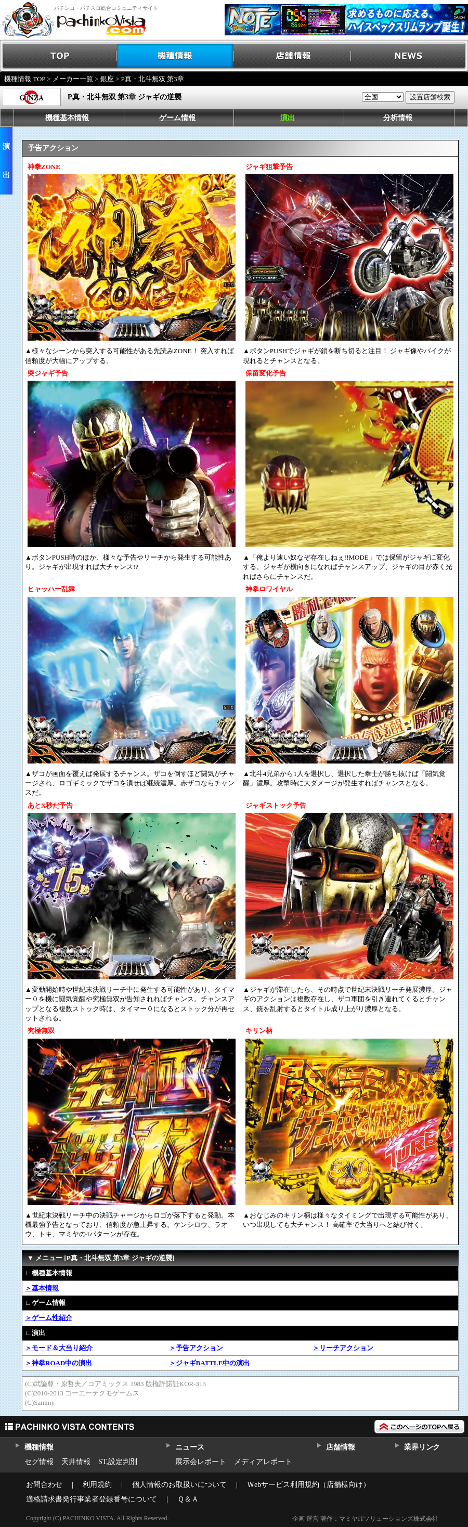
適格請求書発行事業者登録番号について (91, 1499)
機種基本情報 (67, 118)
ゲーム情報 (177, 118)
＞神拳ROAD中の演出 (58, 1363)
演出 (287, 118)
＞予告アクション (196, 1348)
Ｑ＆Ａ (188, 1499)
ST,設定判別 (117, 1462)
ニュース (189, 1447)
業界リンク (422, 1447)
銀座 (107, 79)
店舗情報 (292, 56)
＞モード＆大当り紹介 (59, 1348)
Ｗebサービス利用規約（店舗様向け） (308, 1485)
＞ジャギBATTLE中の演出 (209, 1363)
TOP (58, 56)
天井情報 (75, 1462)
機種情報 (175, 56)
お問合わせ (44, 1485)
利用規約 (97, 1485)
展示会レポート (200, 1462)
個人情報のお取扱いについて (179, 1485)
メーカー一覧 (73, 79)
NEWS (409, 56)
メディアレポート (263, 1462)
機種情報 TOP (24, 79)
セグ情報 (39, 1462)
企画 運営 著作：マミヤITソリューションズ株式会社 (365, 1518)
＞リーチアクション (343, 1348)
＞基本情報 (42, 1288)
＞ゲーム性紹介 (48, 1318)
